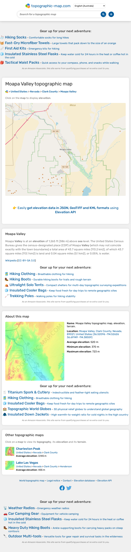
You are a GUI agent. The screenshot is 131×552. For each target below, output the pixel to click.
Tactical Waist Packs (22, 62)
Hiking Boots (20, 279)
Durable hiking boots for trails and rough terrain (62, 279)
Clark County (51, 452)
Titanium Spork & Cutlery (29, 392)
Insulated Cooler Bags (28, 290)
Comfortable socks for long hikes (49, 37)
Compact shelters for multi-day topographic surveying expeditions (86, 285)
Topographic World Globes (29, 409)
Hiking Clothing (22, 274)
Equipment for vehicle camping (60, 513)
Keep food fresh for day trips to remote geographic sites (83, 290)
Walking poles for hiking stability (55, 296)
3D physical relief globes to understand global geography (88, 409)
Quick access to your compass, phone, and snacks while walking (80, 62)
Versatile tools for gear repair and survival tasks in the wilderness (83, 536)
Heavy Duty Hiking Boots (29, 527)
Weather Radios (21, 508)
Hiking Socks (15, 37)
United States (23, 452)
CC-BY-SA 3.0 (26, 260)
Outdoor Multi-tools (24, 536)
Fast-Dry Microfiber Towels (27, 43)
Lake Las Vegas (27, 463)
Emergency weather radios (53, 508)
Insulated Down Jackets (28, 414)
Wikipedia (11, 260)
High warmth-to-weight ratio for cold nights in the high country (89, 414)
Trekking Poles (22, 296)
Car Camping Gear (23, 513)
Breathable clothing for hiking (56, 274)
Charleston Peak (28, 449)
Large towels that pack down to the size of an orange (84, 43)
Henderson (66, 466)
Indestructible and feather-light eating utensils (81, 392)
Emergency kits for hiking (44, 48)
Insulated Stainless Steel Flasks (31, 54)
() (94, 334)
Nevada (37, 452)
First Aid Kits (15, 48)
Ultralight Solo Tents (27, 285)
